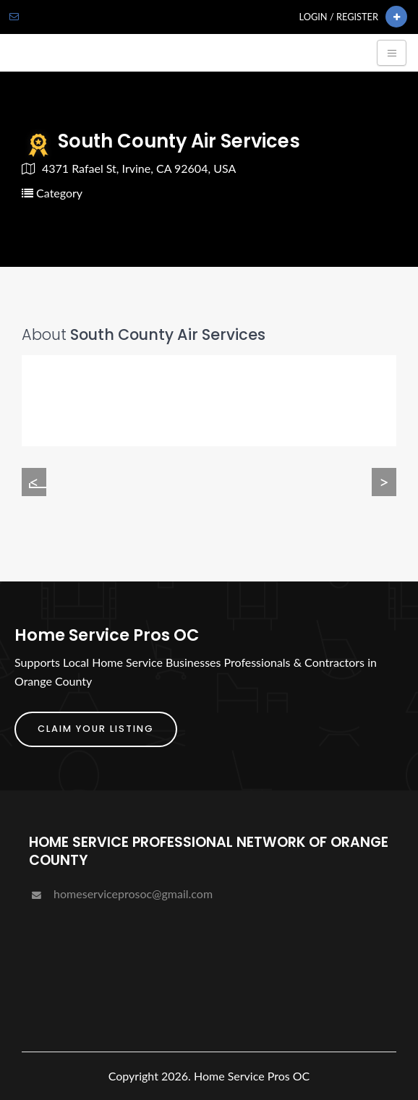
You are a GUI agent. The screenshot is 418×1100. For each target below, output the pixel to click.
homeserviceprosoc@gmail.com (121, 893)
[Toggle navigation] (391, 53)
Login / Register (338, 16)
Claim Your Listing (96, 728)
